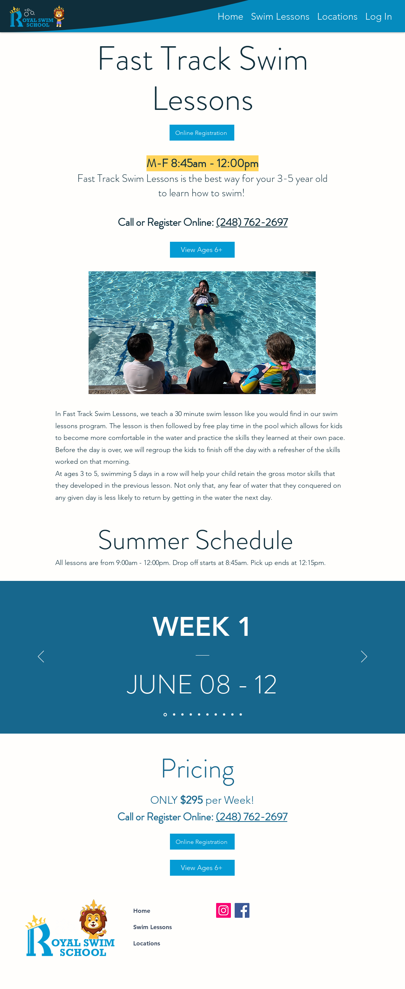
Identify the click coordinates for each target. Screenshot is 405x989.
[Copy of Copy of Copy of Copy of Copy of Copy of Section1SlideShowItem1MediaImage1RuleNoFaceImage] (224, 715)
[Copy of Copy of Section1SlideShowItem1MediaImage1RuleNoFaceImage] (182, 715)
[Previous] (41, 657)
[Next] (364, 657)
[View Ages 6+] (202, 250)
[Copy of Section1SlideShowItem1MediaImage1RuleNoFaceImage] (174, 715)
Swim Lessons (152, 927)
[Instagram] (223, 910)
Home (141, 910)
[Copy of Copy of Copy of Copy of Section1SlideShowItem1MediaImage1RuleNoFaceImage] (191, 715)
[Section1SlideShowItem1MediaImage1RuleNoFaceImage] (165, 714)
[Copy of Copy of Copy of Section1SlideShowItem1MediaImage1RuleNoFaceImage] (199, 715)
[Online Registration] (202, 133)
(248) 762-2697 (252, 222)
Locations (146, 943)
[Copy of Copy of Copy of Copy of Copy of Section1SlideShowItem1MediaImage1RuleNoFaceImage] (207, 715)
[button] (378, 16)
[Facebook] (242, 910)
